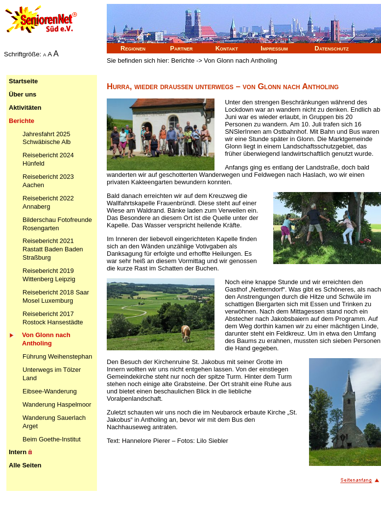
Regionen (132, 48)
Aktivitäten (25, 107)
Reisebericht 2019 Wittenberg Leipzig (49, 275)
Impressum (274, 48)
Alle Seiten (25, 465)
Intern (20, 452)
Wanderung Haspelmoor (57, 404)
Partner (181, 48)
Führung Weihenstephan (57, 356)
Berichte (21, 120)
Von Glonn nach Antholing (46, 339)
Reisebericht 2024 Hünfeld (48, 159)
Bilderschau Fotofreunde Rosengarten (57, 224)
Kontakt (226, 48)
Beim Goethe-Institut (52, 439)
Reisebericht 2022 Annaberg (48, 202)
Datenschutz (331, 48)
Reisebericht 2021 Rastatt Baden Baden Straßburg (53, 249)
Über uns (22, 94)
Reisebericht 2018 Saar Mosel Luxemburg (56, 296)
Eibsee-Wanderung (50, 391)
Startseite (23, 81)
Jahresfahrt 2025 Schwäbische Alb (47, 138)
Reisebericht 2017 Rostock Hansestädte (53, 318)
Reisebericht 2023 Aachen (48, 181)
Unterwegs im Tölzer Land (52, 374)
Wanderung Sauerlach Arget (54, 422)
